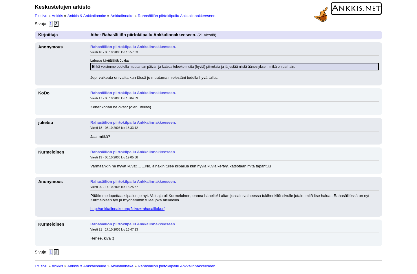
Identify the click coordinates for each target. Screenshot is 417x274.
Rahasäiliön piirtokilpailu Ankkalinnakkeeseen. (177, 16)
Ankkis (57, 16)
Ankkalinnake (122, 16)
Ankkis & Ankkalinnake (86, 16)
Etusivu (41, 16)
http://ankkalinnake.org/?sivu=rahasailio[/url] (128, 209)
